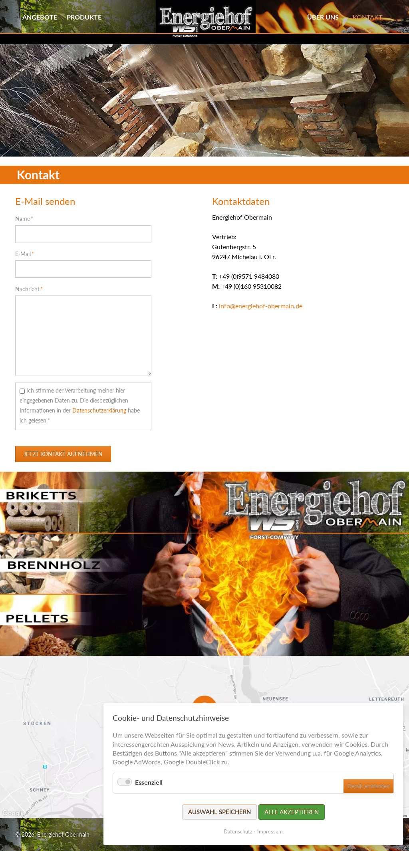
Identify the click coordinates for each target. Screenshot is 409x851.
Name (27, 218)
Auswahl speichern (219, 811)
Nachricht (29, 288)
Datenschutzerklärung (99, 410)
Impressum (270, 831)
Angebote (39, 17)
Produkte (84, 17)
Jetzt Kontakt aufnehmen (63, 453)
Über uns (323, 17)
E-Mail (27, 253)
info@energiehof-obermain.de (260, 305)
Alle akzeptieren (291, 811)
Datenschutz (238, 831)
